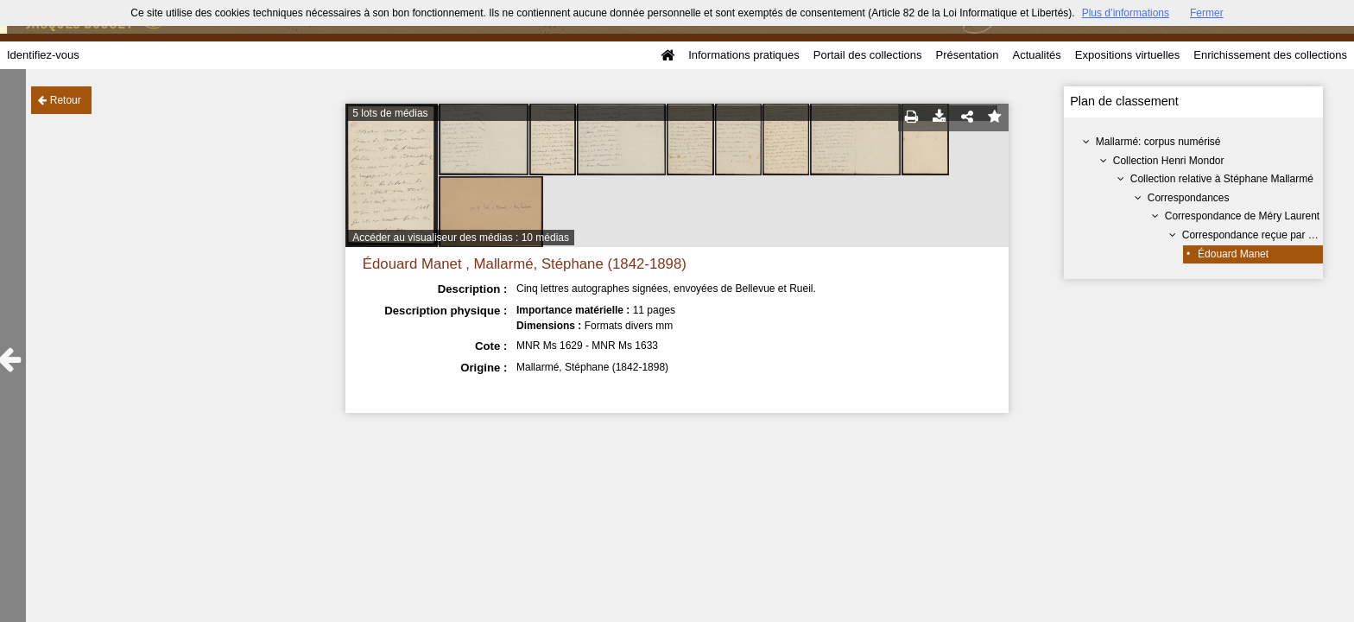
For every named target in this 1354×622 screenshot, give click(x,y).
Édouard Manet (1233, 254)
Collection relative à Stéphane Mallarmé (1221, 179)
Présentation (966, 54)
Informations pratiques (744, 54)
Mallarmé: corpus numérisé (1158, 142)
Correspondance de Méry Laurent (1242, 216)
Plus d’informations (1125, 13)
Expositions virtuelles (1127, 54)
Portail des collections (867, 54)
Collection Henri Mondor (1168, 161)
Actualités (1036, 54)
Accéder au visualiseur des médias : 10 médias (460, 238)
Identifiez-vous (43, 54)
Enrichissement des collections (1270, 54)
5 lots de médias (389, 113)
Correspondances (1189, 198)
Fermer (1207, 13)
